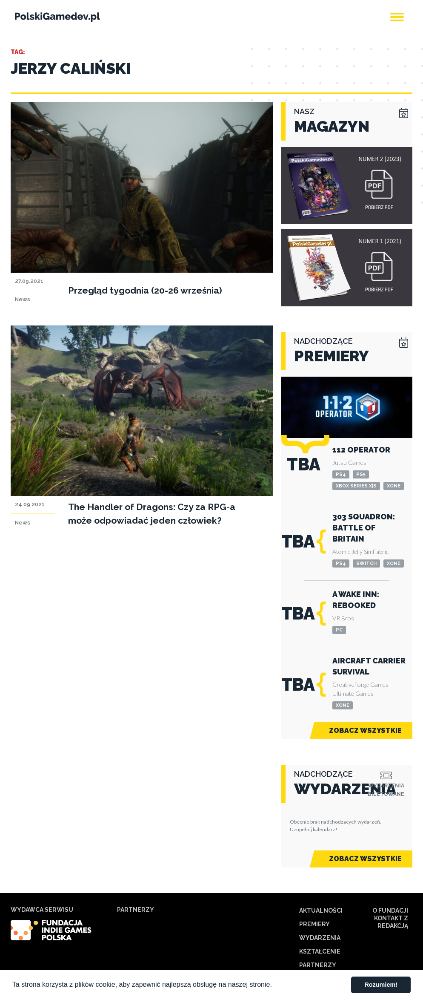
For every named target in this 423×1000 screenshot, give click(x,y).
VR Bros (343, 618)
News (22, 299)
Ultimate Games (353, 693)
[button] (275, 985)
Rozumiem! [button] (380, 984)
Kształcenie (319, 951)
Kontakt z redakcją (391, 922)
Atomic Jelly (347, 551)
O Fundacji (390, 910)
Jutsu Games (349, 462)
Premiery (314, 924)
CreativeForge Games (360, 684)
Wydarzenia (319, 937)
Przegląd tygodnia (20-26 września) (145, 290)
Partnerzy (317, 965)
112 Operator (361, 449)
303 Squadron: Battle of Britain (363, 527)
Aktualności (321, 910)
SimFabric (376, 551)
